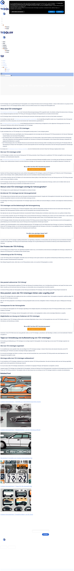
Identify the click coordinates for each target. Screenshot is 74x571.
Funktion (4, 21)
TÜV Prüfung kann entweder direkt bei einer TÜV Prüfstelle (14, 159)
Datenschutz (5, 557)
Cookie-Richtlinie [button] (47, 4)
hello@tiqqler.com (6, 544)
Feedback (5, 23)
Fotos (4, 19)
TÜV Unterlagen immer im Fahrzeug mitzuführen (17, 148)
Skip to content (3, 5)
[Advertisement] (37, 272)
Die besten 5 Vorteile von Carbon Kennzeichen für (16, 458)
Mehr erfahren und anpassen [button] (17, 11)
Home (4, 18)
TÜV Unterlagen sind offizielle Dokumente (8, 112)
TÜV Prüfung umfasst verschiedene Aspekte (11, 123)
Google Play (11, 547)
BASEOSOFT (8, 569)
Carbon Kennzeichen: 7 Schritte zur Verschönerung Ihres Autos (20, 402)
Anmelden (45, 534)
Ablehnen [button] (52, 11)
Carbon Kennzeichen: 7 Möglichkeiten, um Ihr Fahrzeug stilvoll (20, 430)
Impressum (5, 555)
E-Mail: (28, 531)
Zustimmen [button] (60, 11)
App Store (4, 547)
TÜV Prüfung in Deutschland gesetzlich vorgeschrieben (25, 119)
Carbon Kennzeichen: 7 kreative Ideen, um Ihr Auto (16, 514)
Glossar (4, 553)
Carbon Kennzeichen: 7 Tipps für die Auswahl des (16, 486)
